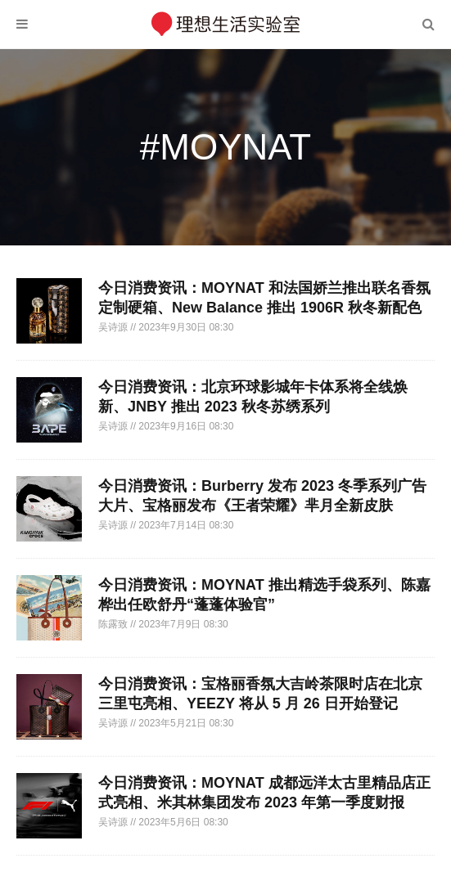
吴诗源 (114, 327)
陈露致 (114, 624)
